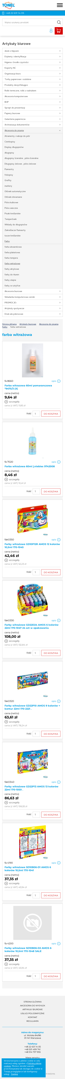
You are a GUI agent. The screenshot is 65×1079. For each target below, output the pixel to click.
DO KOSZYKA (51, 413)
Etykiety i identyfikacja (15, 57)
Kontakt (32, 1017)
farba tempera (11, 258)
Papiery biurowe (12, 113)
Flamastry (9, 169)
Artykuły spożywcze (14, 308)
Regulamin (32, 1021)
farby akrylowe (12, 269)
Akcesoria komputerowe (16, 96)
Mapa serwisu (33, 1057)
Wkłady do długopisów (16, 225)
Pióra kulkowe (11, 202)
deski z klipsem (12, 51)
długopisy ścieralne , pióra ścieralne (21, 158)
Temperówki (11, 219)
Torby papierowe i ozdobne (18, 79)
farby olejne (10, 280)
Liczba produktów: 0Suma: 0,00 (59, 31)
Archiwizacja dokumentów (17, 125)
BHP (7, 102)
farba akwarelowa (13, 247)
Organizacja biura (13, 74)
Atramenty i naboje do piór (17, 136)
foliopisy (9, 175)
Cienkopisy (10, 142)
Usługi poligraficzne (32, 1013)
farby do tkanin (12, 275)
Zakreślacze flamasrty (15, 230)
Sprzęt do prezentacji (15, 108)
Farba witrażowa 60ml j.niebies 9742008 (30, 466)
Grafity (8, 180)
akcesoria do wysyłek (32, 1005)
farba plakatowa (12, 252)
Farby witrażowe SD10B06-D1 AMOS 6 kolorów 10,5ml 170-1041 (28, 869)
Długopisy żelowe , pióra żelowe (20, 164)
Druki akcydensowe (14, 314)
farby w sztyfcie (12, 286)
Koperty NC (10, 68)
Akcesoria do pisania (14, 130)
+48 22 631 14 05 (14, 13)
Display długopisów (14, 147)
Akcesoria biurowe (13, 291)
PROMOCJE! (10, 303)
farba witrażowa (12, 264)
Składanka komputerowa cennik (20, 297)
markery (8, 186)
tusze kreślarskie (13, 236)
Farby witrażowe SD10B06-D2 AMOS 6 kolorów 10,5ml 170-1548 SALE (28, 950)
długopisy (9, 153)
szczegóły (14, 401)
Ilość (28, 413)
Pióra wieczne (11, 208)
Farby (7, 241)
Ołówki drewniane (13, 197)
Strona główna (33, 1002)
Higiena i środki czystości (17, 62)
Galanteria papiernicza (15, 119)
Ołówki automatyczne (15, 191)
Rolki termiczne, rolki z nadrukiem (20, 91)
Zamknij (14, 1074)
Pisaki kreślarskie (13, 214)
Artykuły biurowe (32, 1009)
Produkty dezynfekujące (16, 85)
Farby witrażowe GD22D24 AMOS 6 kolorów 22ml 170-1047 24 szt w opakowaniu (31, 626)
